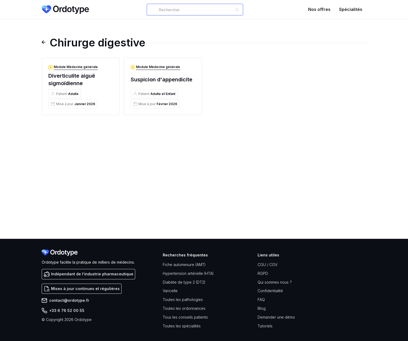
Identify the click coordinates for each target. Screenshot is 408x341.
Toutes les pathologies (183, 299)
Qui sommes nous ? (275, 282)
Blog (262, 308)
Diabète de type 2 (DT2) (184, 282)
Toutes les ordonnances (184, 308)
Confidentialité (270, 290)
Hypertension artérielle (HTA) (188, 273)
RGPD (263, 273)
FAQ (261, 299)
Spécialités (350, 9)
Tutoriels (265, 326)
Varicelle (170, 290)
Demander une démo (276, 317)
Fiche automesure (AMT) (184, 264)
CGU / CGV (267, 264)
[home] (65, 9)
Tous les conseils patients (185, 317)
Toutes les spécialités (182, 326)
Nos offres (319, 9)
